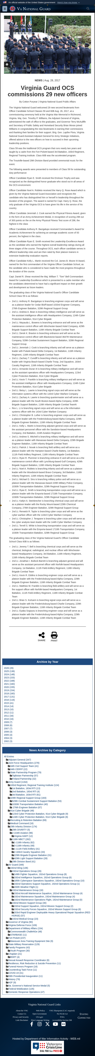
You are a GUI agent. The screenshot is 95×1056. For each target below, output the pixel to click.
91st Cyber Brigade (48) (21, 810)
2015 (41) (9, 703)
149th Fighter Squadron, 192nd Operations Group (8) (39, 874)
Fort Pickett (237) (15, 938)
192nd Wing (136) (18, 868)
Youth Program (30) (19, 950)
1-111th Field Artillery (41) (26, 849)
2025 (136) (9, 671)
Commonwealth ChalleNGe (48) (25, 931)
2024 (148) (9, 674)
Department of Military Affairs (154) (24, 928)
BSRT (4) (14, 957)
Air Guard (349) (15, 864)
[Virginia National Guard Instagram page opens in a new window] (40, 1025)
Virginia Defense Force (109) (21, 925)
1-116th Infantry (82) (23, 842)
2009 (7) (8, 722)
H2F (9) (11, 982)
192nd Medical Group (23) (24, 919)
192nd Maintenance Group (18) (26, 890)
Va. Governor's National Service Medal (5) (28, 985)
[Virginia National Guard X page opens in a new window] (48, 1025)
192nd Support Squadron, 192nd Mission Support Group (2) (42, 906)
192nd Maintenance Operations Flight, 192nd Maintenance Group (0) (47, 899)
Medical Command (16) (21, 823)
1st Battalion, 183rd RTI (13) (25, 788)
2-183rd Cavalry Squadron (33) (28, 852)
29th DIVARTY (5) (20, 829)
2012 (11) (9, 712)
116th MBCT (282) (20, 839)
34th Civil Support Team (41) (23, 766)
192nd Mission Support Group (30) (28, 903)
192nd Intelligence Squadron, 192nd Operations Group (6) (42, 877)
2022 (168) (9, 680)
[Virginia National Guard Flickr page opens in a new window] (63, 1025)
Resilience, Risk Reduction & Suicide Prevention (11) (33, 963)
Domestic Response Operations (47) (25, 992)
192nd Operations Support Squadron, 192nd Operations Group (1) (46, 884)
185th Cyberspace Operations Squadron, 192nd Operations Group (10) (48, 880)
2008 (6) (8, 725)
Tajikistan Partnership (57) (24, 775)
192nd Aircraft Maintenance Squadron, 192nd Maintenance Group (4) (47, 893)
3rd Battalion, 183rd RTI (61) (25, 794)
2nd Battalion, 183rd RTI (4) (25, 791)
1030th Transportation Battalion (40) (29, 804)
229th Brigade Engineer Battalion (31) (31, 855)
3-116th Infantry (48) (23, 845)
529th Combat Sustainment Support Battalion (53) (36, 801)
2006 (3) (8, 731)
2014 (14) (9, 706)
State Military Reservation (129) (23, 944)
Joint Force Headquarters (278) (22, 763)
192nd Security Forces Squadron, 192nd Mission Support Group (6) (46, 909)
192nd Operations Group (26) (25, 871)
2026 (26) (9, 668)
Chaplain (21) (14, 954)
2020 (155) (9, 687)
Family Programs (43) (18, 947)
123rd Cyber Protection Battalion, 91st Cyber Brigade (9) (39, 814)
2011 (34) (9, 716)
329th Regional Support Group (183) (27, 798)
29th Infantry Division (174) (22, 826)
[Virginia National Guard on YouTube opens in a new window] (56, 1025)
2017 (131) (9, 696)
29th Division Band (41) (22, 861)
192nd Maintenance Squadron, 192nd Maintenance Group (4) (43, 896)
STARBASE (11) (17, 934)
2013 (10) (9, 709)
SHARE (41, 637)
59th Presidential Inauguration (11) (24, 976)
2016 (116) (9, 700)
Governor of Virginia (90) (19, 922)
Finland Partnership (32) (23, 779)
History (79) (13, 979)
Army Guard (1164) (17, 782)
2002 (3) (8, 741)
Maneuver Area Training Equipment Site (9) (30, 941)
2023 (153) (9, 677)
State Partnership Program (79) (24, 772)
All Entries (9, 756)
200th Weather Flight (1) (25, 887)
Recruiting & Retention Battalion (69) (27, 820)
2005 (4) (8, 735)
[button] (68, 2)
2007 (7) (8, 728)
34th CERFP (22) (17, 769)
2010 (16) (9, 719)
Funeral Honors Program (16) (22, 966)
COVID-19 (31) (14, 973)
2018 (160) (9, 693)
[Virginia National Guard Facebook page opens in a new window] (32, 1025)
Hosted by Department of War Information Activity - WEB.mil (46, 1038)
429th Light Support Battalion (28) (29, 858)
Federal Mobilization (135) (20, 989)
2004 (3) (8, 738)
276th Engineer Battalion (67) (26, 807)
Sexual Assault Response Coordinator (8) (27, 960)
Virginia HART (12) (22, 836)
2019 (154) (9, 690)
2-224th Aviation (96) (21, 833)
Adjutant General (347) (18, 759)
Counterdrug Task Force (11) (21, 969)
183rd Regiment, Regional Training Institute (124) (33, 785)
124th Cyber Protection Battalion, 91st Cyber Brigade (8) (39, 817)
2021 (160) (9, 684)
